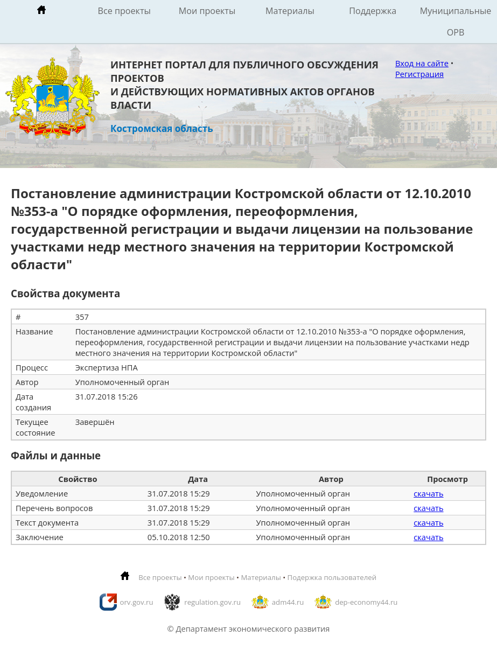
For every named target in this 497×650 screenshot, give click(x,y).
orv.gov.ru (136, 602)
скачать (428, 493)
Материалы (289, 11)
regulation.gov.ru (212, 602)
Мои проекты (207, 11)
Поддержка (372, 11)
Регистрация (419, 73)
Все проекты (124, 11)
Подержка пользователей (332, 577)
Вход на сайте (422, 63)
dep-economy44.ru (366, 602)
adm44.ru (288, 602)
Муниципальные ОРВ (456, 21)
